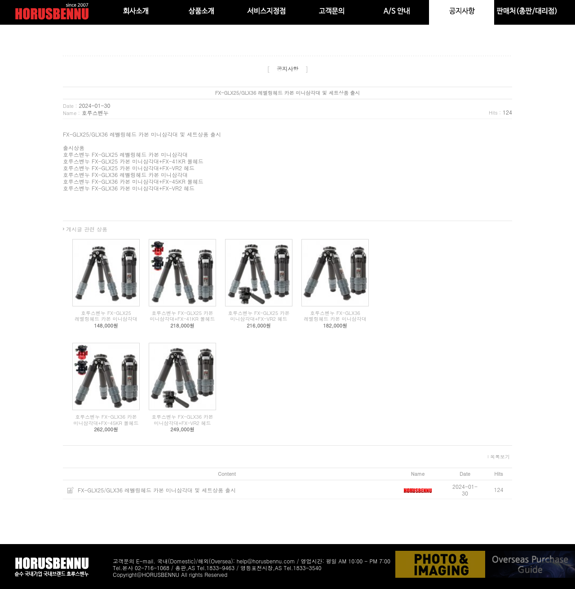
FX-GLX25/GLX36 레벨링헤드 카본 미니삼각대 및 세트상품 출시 (157, 490)
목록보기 (500, 457)
